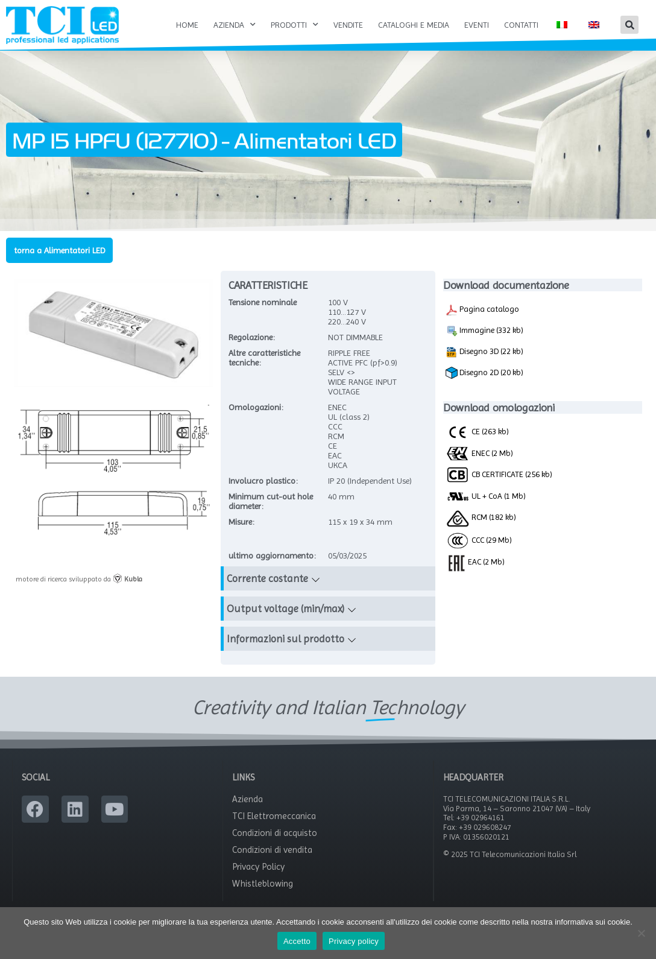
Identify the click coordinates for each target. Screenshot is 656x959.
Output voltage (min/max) (285, 609)
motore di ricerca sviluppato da (79, 579)
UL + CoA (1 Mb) (486, 496)
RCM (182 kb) (481, 517)
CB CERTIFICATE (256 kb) (499, 474)
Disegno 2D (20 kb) (484, 373)
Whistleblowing (262, 883)
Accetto (297, 941)
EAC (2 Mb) (475, 561)
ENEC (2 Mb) (479, 453)
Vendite (348, 25)
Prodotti (294, 25)
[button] (629, 25)
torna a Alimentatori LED (59, 250)
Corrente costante (267, 578)
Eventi (476, 25)
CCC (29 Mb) (479, 540)
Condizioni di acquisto (274, 833)
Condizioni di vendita (272, 849)
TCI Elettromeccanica (274, 816)
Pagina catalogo (482, 310)
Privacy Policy (258, 866)
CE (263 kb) (477, 431)
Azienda (234, 25)
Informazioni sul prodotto (285, 639)
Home (187, 25)
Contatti (521, 25)
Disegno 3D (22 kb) (484, 352)
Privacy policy (354, 941)
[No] (641, 933)
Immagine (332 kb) (484, 331)
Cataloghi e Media (413, 25)
